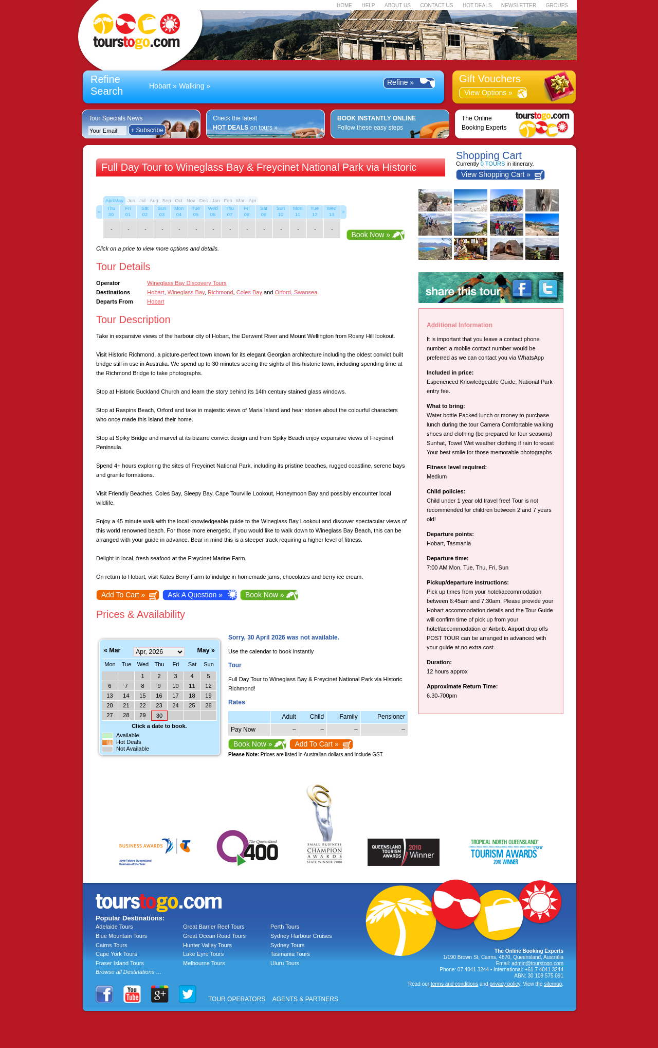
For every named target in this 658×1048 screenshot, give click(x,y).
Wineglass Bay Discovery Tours (186, 283)
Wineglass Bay (186, 292)
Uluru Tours (284, 963)
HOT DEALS (477, 5)
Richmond (220, 292)
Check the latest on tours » (245, 123)
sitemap (553, 984)
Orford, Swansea (296, 292)
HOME (344, 5)
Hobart (160, 86)
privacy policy (504, 984)
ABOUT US (398, 5)
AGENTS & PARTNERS (305, 999)
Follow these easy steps (376, 123)
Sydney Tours (287, 945)
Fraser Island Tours (120, 963)
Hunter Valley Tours (207, 945)
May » (206, 650)
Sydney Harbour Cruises (301, 936)
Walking (191, 86)
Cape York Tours (116, 954)
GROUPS (557, 5)
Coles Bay (249, 292)
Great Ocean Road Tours (214, 936)
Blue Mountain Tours (121, 936)
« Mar (112, 650)
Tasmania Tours (290, 954)
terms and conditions (454, 984)
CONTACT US (436, 5)
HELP (368, 5)
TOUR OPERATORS (236, 999)
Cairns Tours (111, 945)
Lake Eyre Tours (203, 954)
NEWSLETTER (518, 5)
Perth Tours (284, 926)
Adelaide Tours (114, 926)
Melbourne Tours (204, 963)
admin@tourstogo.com (537, 963)
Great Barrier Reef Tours (214, 926)
